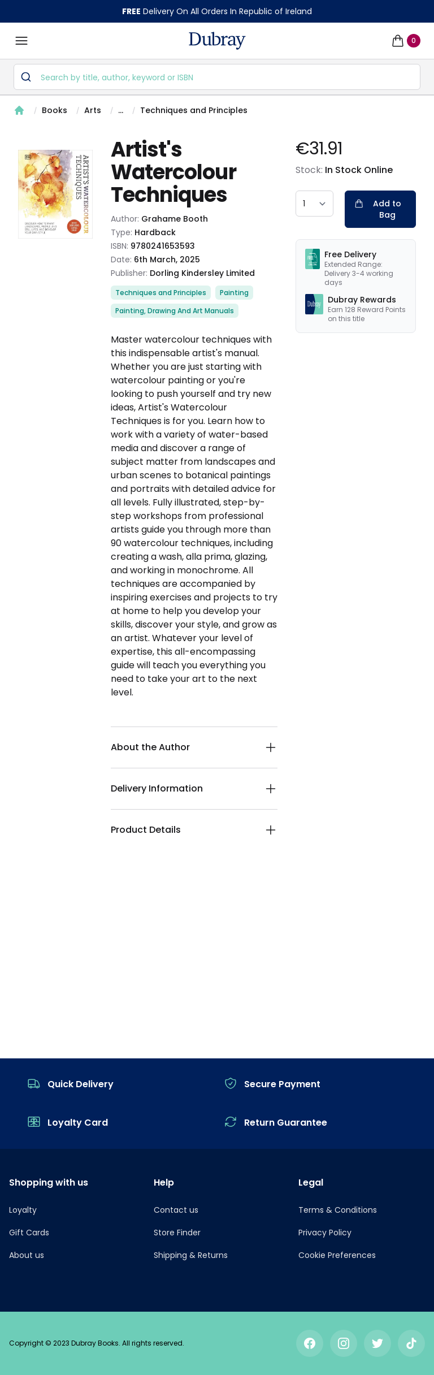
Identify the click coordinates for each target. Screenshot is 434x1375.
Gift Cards (29, 1232)
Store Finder (177, 1232)
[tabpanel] (55, 194)
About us (26, 1255)
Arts (92, 110)
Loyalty (23, 1210)
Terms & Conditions (337, 1210)
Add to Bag (377, 209)
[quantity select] (314, 204)
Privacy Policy (324, 1232)
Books (54, 110)
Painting (234, 292)
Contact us (176, 1210)
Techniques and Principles (194, 110)
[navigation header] (217, 41)
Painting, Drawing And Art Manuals (174, 310)
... (120, 110)
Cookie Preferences (337, 1255)
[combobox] (217, 77)
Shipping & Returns (191, 1255)
